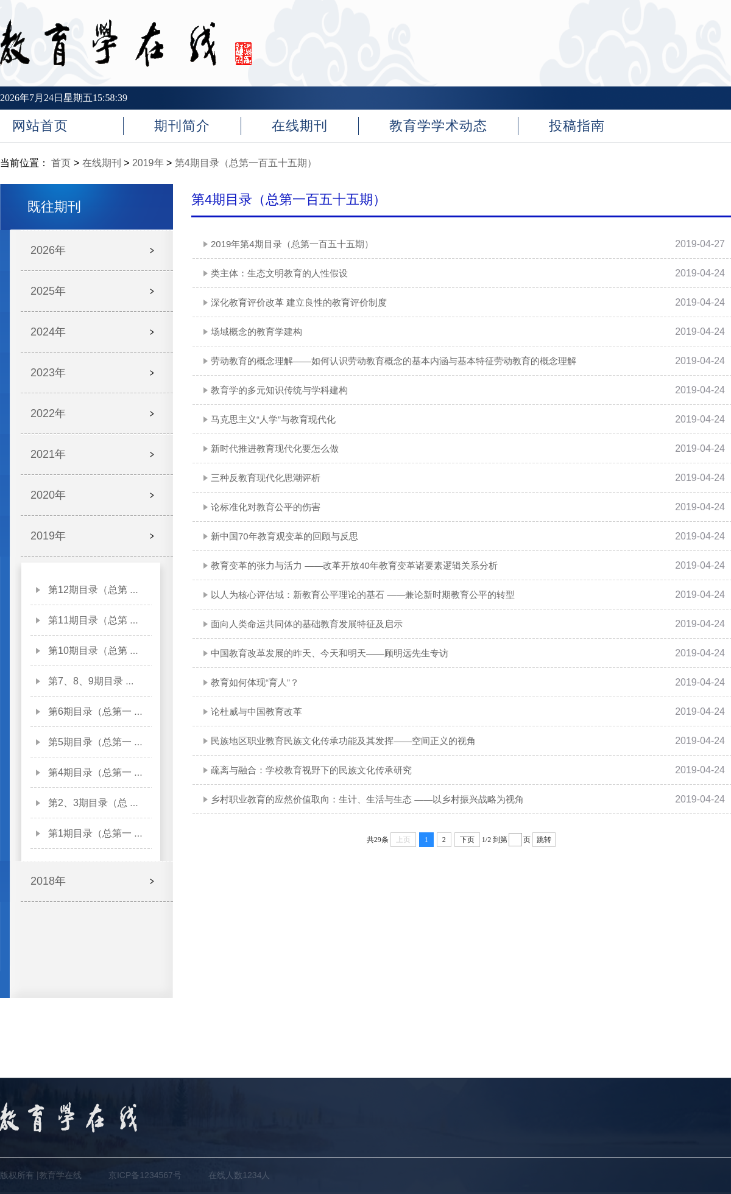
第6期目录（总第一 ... (95, 711)
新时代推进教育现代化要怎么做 (275, 448)
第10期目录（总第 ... (93, 650)
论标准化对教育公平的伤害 (265, 507)
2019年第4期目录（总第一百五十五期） (292, 244)
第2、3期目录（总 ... (93, 803)
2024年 (48, 332)
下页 (467, 839)
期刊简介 (182, 125)
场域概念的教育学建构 (256, 331)
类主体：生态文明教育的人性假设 (279, 273)
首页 (61, 163)
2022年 (48, 413)
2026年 (48, 250)
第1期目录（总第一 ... (95, 833)
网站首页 (40, 125)
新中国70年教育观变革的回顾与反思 (284, 536)
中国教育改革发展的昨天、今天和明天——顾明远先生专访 (329, 653)
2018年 (48, 881)
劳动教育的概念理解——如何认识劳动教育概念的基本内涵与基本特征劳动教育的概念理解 (393, 361)
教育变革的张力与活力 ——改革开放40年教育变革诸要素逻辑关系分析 (354, 565)
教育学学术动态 (438, 125)
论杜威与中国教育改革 (256, 711)
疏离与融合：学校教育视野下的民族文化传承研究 (311, 770)
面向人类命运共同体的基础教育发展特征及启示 (307, 624)
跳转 (544, 839)
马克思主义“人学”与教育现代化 (273, 419)
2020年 (48, 495)
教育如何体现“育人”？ (255, 682)
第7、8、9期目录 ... (90, 681)
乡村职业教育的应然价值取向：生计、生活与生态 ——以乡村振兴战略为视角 (367, 799)
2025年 (48, 291)
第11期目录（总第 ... (93, 620)
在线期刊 (300, 125)
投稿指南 (577, 125)
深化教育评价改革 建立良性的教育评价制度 (299, 302)
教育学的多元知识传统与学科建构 (279, 390)
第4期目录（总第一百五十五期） (246, 163)
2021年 (48, 454)
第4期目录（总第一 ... (95, 772)
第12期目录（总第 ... (93, 590)
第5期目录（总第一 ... (95, 742)
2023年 (48, 373)
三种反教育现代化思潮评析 (265, 477)
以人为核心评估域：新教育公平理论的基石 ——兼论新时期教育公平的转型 (363, 594)
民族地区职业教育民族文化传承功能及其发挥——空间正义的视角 (343, 741)
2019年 (148, 163)
